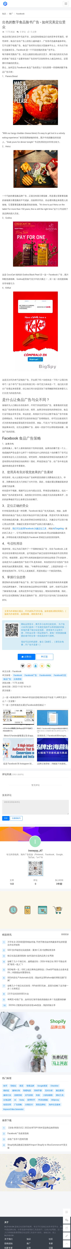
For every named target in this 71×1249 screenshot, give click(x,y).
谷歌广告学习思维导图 (17, 1139)
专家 (51, 1243)
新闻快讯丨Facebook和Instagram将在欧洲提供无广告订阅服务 (52, 736)
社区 (51, 1239)
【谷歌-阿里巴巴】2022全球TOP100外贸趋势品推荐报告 (33, 1127)
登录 (6, 818)
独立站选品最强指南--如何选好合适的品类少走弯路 (30, 956)
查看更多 (65, 934)
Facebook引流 (60, 675)
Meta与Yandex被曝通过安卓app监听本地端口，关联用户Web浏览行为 (18, 736)
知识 (4, 14)
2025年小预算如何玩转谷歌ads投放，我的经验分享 (32, 1005)
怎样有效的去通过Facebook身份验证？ (28, 705)
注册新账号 (16, 818)
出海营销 (17, 679)
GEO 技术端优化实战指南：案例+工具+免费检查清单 (31, 950)
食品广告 (7, 679)
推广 (11, 14)
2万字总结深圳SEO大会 (18, 994)
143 (12, 884)
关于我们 (8, 1239)
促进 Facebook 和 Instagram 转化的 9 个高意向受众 (18, 764)
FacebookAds (45, 675)
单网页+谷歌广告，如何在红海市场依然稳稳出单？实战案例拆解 (36, 999)
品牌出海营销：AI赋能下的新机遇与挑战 (52, 764)
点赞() (26, 656)
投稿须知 (8, 1243)
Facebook (20, 14)
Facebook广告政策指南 (18, 1133)
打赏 (44, 656)
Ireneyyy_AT (35, 850)
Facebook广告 (31, 675)
